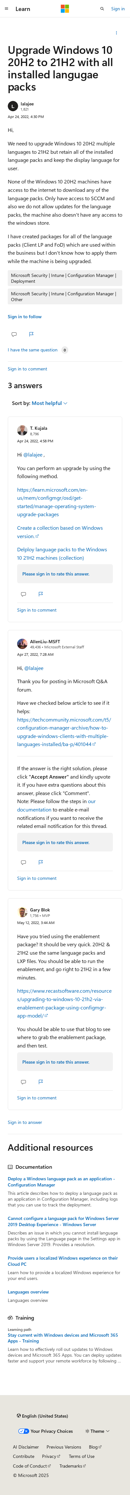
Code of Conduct (30, 1466)
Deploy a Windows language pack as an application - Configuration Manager (61, 1181)
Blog (93, 1447)
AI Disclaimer (26, 1447)
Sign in (118, 8)
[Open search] (102, 9)
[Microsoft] (65, 9)
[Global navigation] (6, 9)
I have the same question (33, 349)
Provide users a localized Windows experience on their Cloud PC (63, 1261)
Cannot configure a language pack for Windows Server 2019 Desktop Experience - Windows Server (63, 1221)
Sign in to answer (25, 1122)
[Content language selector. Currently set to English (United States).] (42, 1416)
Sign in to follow (25, 316)
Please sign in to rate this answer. (55, 574)
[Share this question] (116, 33)
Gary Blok (40, 910)
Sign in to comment (27, 369)
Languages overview (28, 1292)
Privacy (49, 1456)
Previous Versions (64, 1447)
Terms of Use (81, 1456)
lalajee (27, 104)
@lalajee (33, 454)
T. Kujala (38, 428)
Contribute (23, 1456)
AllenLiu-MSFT (45, 641)
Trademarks (71, 1466)
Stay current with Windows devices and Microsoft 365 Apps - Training (63, 1338)
